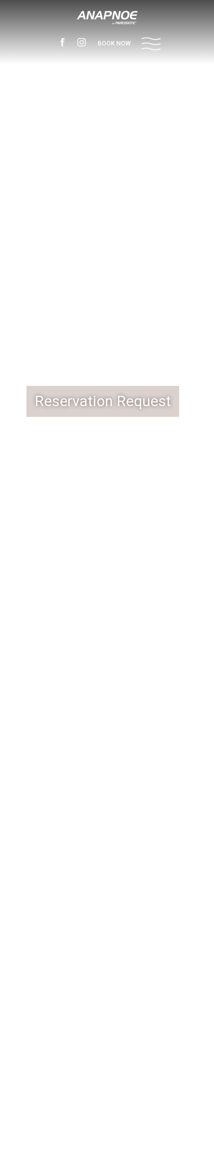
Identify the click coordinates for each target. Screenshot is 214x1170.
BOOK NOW (114, 43)
